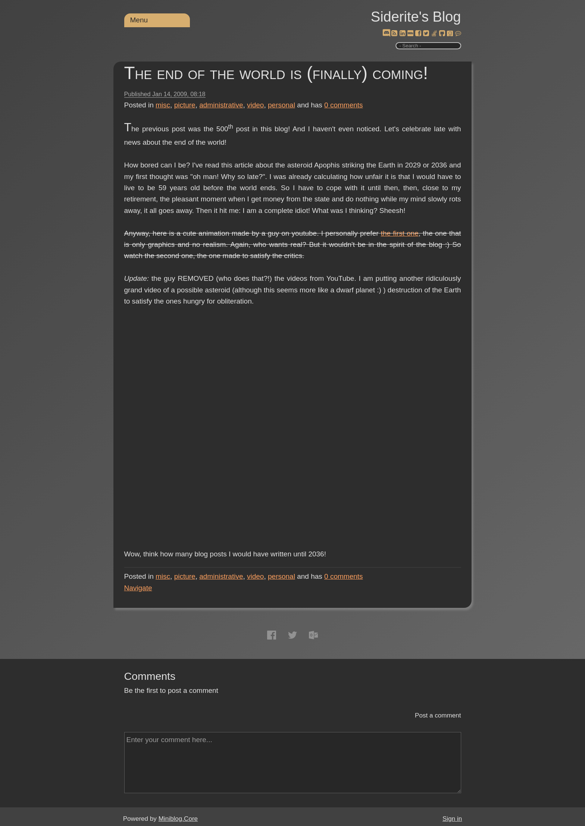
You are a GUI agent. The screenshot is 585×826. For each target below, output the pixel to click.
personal (281, 105)
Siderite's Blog (416, 17)
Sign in (452, 818)
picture (184, 105)
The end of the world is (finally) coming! (276, 73)
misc (163, 105)
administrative (221, 105)
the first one (400, 233)
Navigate (138, 588)
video (255, 105)
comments (343, 105)
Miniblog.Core (178, 818)
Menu (139, 20)
